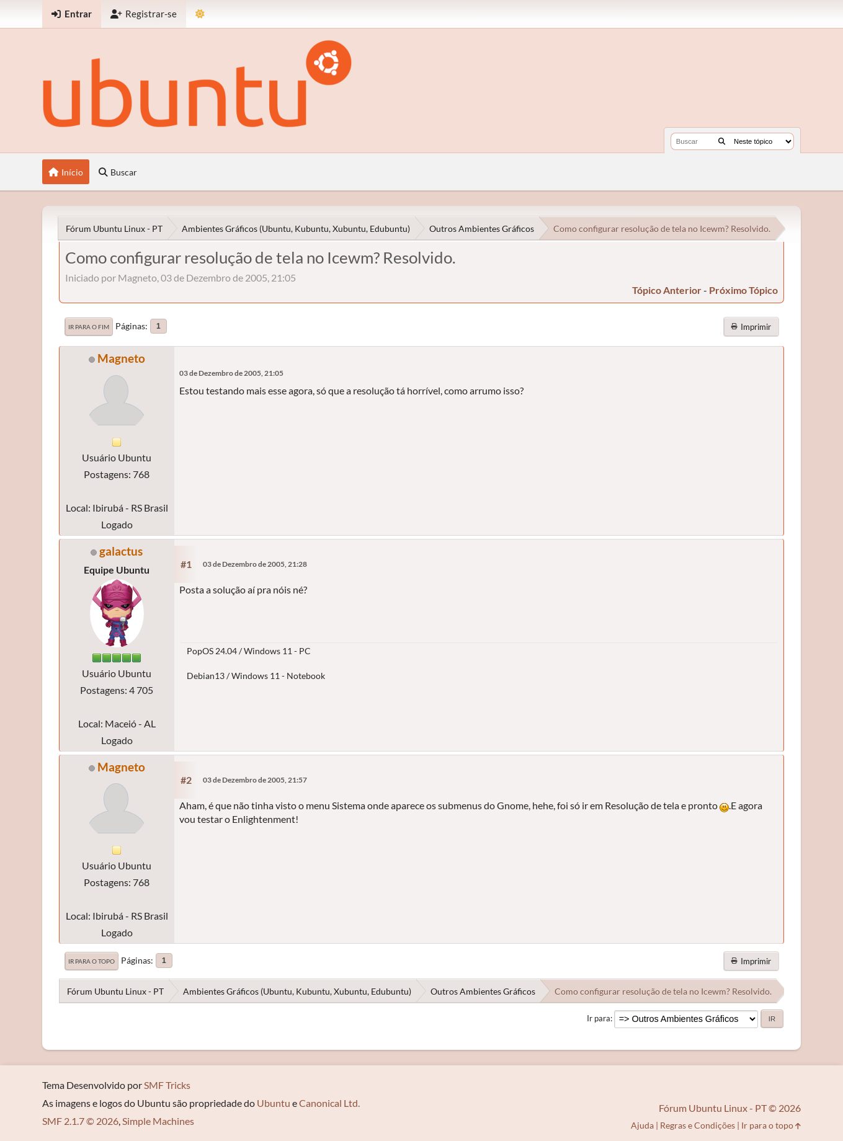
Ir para (598, 1018)
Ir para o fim (88, 327)
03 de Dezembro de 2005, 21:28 (255, 564)
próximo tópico (743, 290)
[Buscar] (721, 141)
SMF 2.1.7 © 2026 (80, 1121)
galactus (121, 551)
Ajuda (642, 1125)
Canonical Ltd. (329, 1103)
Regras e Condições (697, 1125)
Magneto (121, 358)
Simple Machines (158, 1121)
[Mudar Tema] (200, 14)
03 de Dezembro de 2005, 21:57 (255, 780)
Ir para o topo (91, 961)
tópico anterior (667, 290)
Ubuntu (273, 1103)
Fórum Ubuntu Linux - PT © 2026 (730, 1108)
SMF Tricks (167, 1085)
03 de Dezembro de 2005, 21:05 (231, 373)
